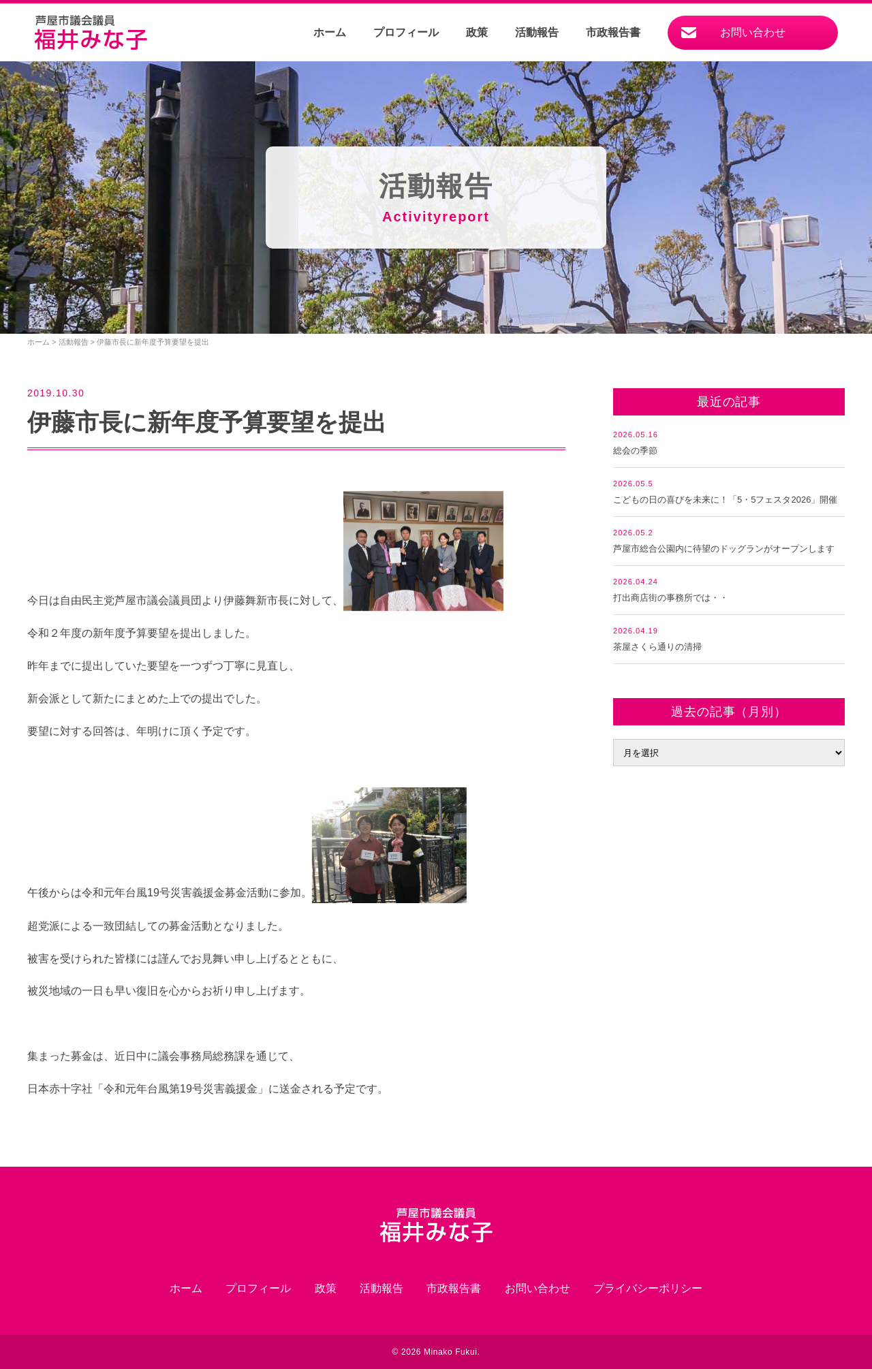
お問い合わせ (752, 32)
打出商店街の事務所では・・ (670, 598)
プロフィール (406, 32)
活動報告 (537, 32)
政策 (477, 32)
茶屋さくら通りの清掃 (657, 647)
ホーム (329, 32)
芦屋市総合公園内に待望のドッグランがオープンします (724, 549)
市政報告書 (613, 32)
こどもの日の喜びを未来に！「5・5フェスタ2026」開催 (725, 499)
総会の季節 (635, 450)
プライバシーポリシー (647, 1288)
